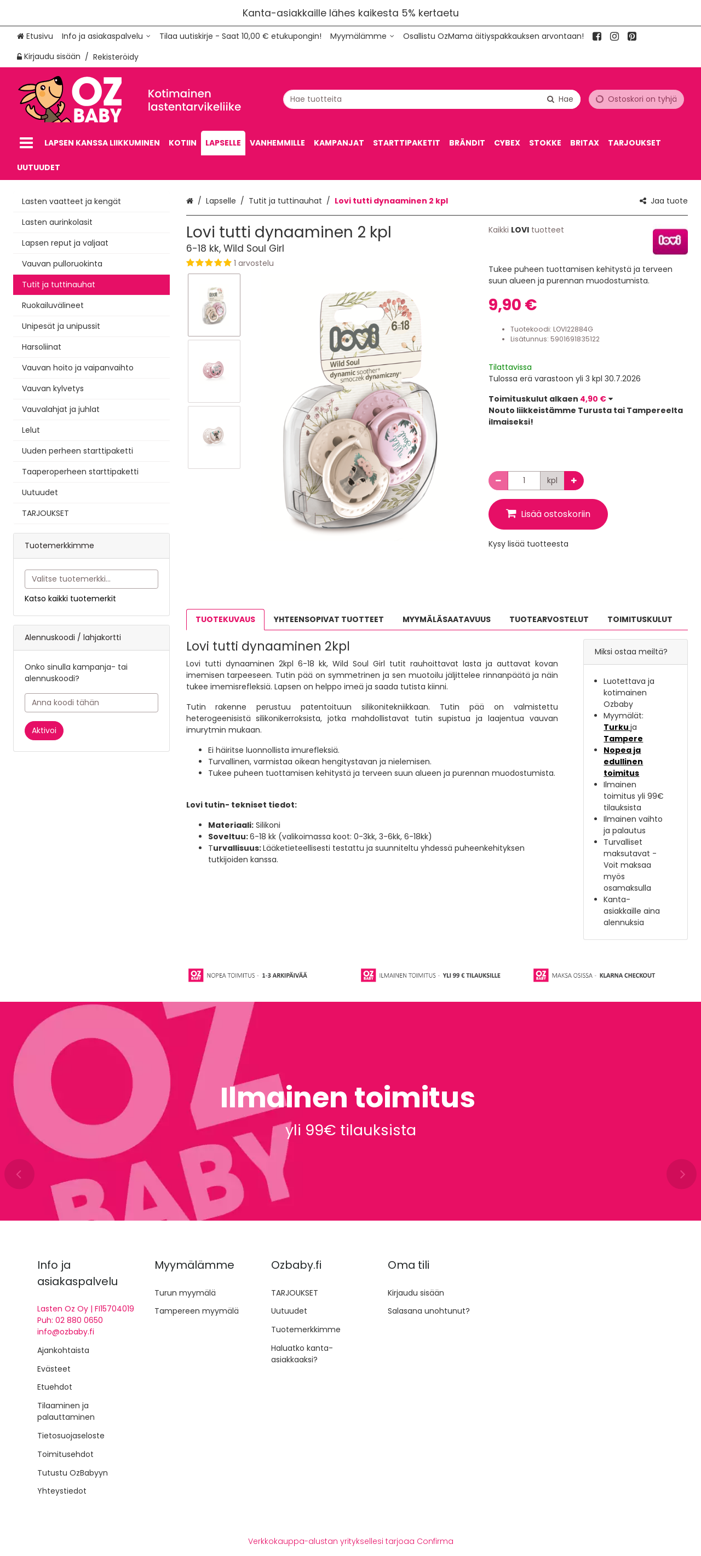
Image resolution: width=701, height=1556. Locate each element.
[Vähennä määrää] (498, 480)
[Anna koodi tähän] (91, 702)
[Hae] (560, 98)
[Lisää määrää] (574, 480)
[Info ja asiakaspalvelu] (106, 36)
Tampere (623, 738)
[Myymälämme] (362, 36)
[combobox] (432, 98)
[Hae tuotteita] (432, 98)
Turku (617, 727)
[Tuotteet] (26, 143)
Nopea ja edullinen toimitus (623, 762)
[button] (329, 263)
